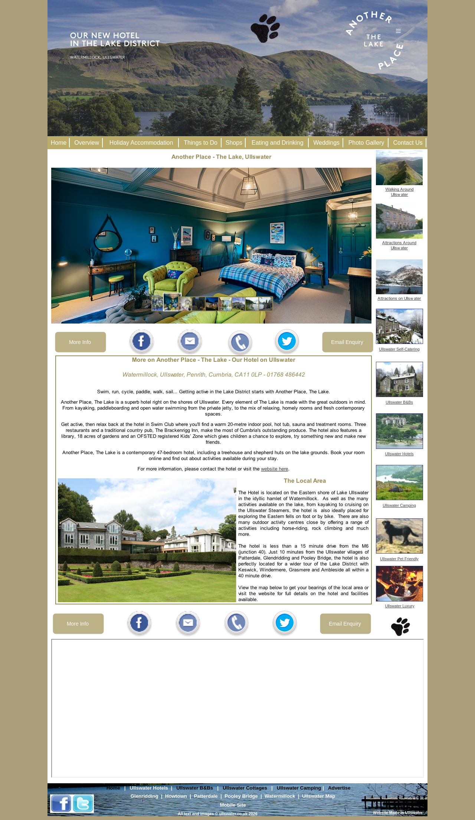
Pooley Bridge (241, 796)
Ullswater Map (318, 796)
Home (113, 788)
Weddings (326, 143)
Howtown (176, 796)
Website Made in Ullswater (398, 812)
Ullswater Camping (299, 788)
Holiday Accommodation (141, 143)
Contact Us (408, 143)
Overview (86, 143)
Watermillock (280, 796)
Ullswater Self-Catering (399, 349)
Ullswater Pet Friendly (399, 559)
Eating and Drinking (278, 143)
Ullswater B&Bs (194, 788)
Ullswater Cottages (245, 788)
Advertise (339, 788)
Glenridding (144, 796)
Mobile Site (233, 805)
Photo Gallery (366, 143)
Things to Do (200, 143)
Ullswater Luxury (400, 606)
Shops (234, 143)
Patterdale (205, 796)
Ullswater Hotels (149, 788)
